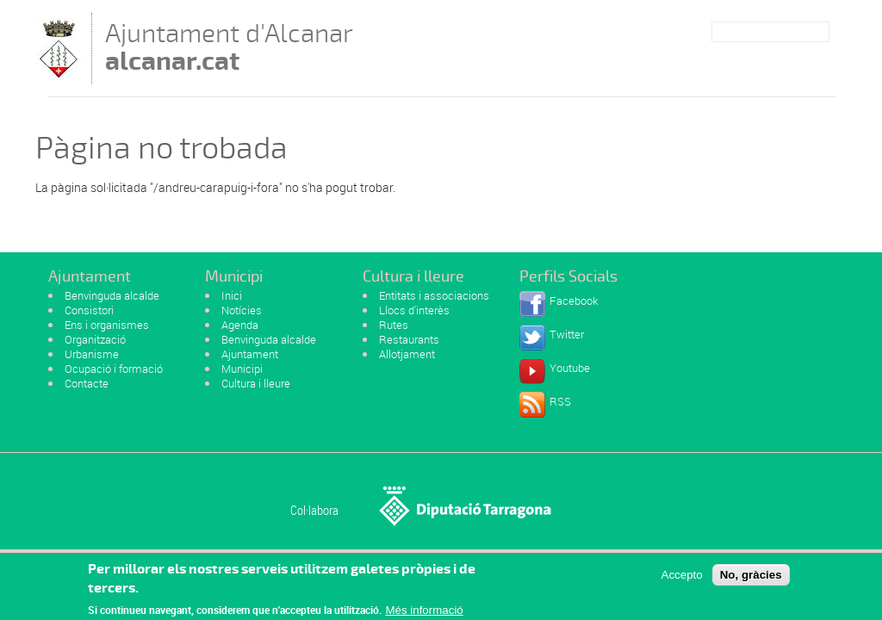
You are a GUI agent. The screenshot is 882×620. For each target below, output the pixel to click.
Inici (231, 295)
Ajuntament (249, 354)
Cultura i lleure (255, 383)
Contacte (87, 383)
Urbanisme (92, 354)
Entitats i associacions (434, 295)
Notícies (241, 310)
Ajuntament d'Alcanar (229, 47)
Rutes (393, 324)
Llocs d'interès (414, 310)
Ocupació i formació (114, 368)
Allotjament (407, 354)
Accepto (682, 578)
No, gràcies (751, 578)
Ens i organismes (107, 324)
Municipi (242, 368)
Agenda (239, 324)
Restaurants (409, 339)
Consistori (89, 310)
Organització (95, 339)
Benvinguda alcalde (112, 295)
